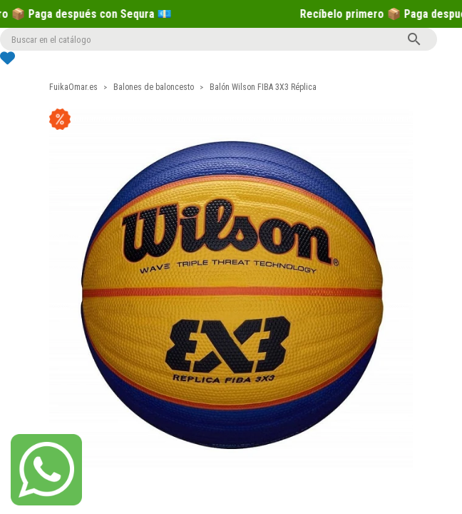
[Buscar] (218, 39)
